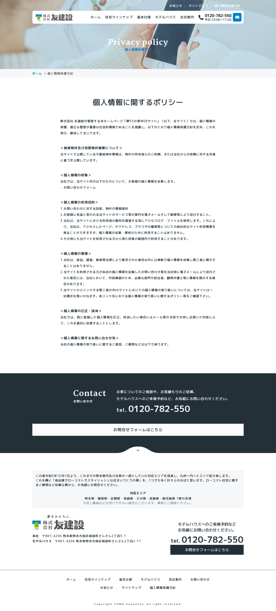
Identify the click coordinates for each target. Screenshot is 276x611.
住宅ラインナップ (119, 17)
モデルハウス (165, 17)
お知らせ (175, 5)
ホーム (96, 17)
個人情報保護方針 (227, 5)
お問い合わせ (200, 575)
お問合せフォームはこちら (207, 545)
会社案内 (187, 17)
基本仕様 (144, 17)
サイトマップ (198, 5)
